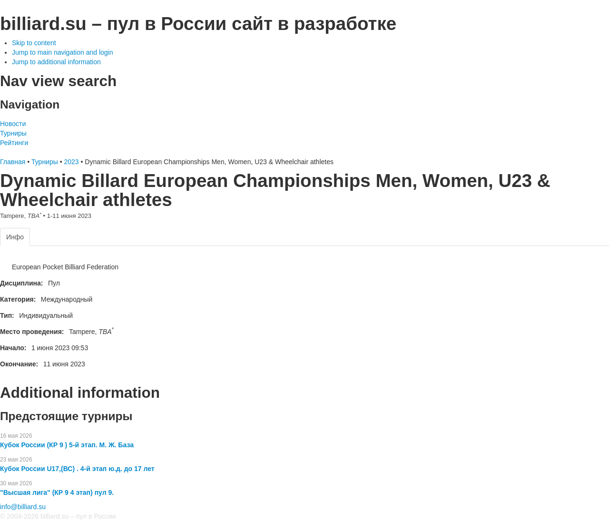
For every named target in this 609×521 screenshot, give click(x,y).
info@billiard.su (23, 507)
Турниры (13, 133)
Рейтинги (14, 143)
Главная (12, 162)
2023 (71, 162)
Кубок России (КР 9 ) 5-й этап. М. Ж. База (67, 445)
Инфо (15, 237)
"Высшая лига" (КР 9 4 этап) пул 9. (57, 492)
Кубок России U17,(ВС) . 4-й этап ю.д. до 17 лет (77, 468)
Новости (13, 124)
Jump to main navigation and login (62, 52)
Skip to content (34, 43)
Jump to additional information (56, 62)
